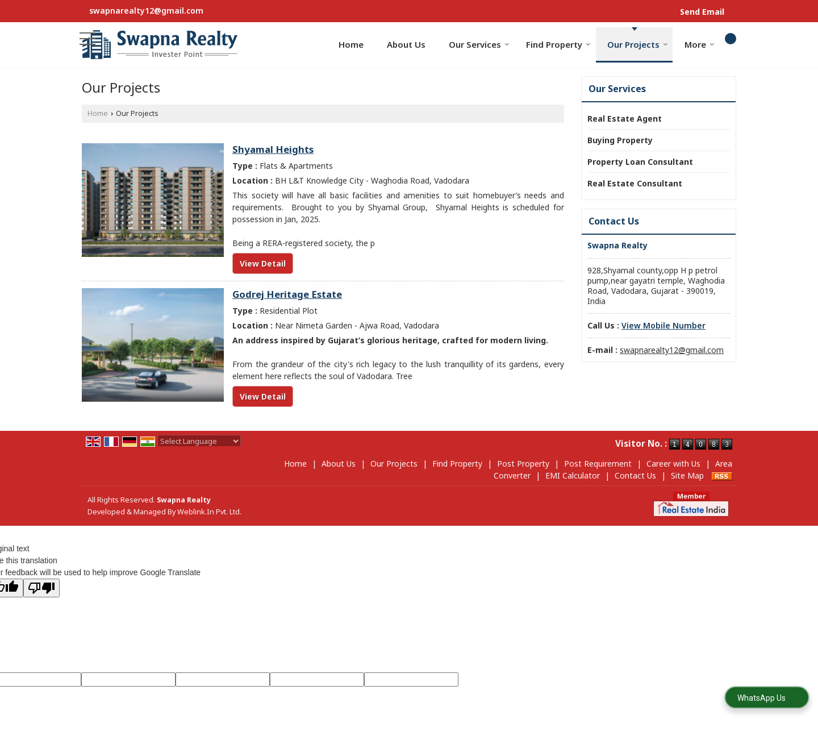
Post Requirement (598, 463)
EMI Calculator (572, 475)
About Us (406, 44)
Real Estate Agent (624, 118)
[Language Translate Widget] (199, 441)
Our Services (479, 44)
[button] (663, 325)
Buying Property (620, 140)
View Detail (263, 263)
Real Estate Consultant (634, 183)
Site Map (687, 475)
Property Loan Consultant (640, 161)
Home (351, 44)
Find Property (558, 44)
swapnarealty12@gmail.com (146, 10)
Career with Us (673, 463)
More (700, 44)
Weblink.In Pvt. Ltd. (209, 512)
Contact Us (635, 475)
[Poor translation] (41, 588)
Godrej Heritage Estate (287, 294)
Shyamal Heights (273, 149)
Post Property (523, 463)
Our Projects (637, 44)
